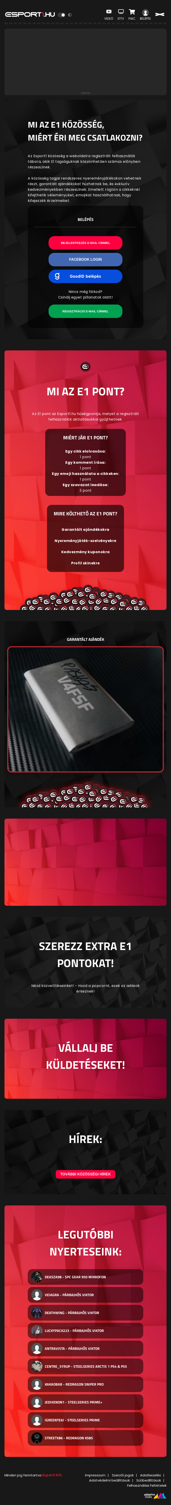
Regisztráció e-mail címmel (85, 311)
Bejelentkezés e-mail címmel (85, 243)
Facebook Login (85, 259)
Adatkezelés (150, 1475)
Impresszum (95, 1475)
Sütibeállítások (148, 1480)
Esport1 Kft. (52, 1475)
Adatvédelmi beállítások (109, 1480)
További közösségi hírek (85, 1174)
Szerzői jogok (123, 1475)
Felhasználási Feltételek (147, 1485)
